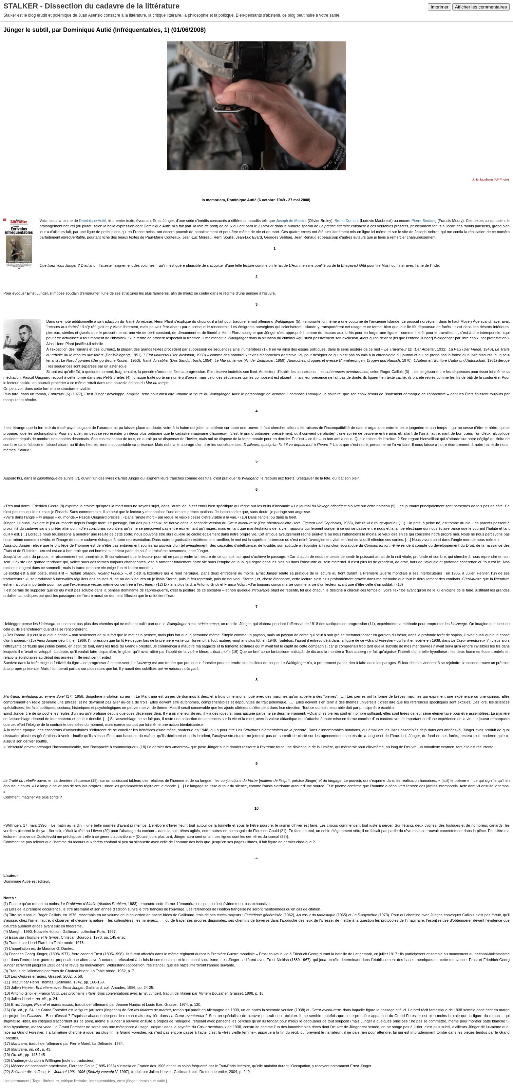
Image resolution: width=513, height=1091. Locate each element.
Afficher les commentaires (481, 7)
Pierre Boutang (424, 221)
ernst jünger (126, 1081)
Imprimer (440, 7)
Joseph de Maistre (291, 221)
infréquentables (102, 1081)
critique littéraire (74, 1081)
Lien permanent (16, 1081)
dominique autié (151, 1081)
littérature (51, 1081)
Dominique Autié (92, 221)
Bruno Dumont (347, 221)
